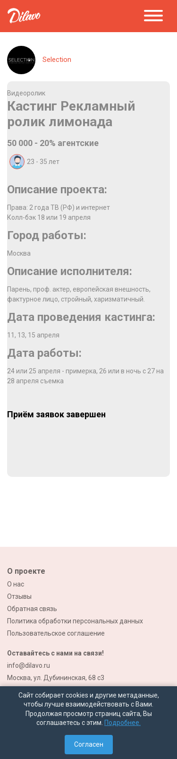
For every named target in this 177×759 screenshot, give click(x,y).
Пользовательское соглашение (56, 633)
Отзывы (19, 596)
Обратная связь (32, 608)
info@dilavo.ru (28, 665)
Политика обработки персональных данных (75, 621)
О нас (15, 584)
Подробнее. (122, 722)
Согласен (88, 744)
